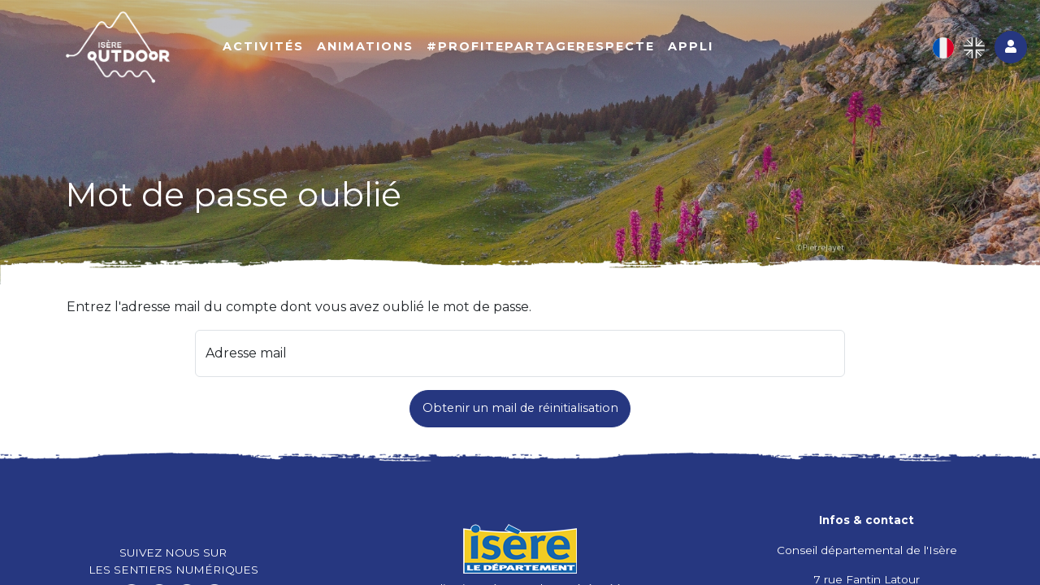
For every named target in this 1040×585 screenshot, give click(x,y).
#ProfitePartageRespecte (541, 46)
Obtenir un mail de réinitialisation (520, 408)
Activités (263, 46)
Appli (690, 46)
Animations (365, 46)
